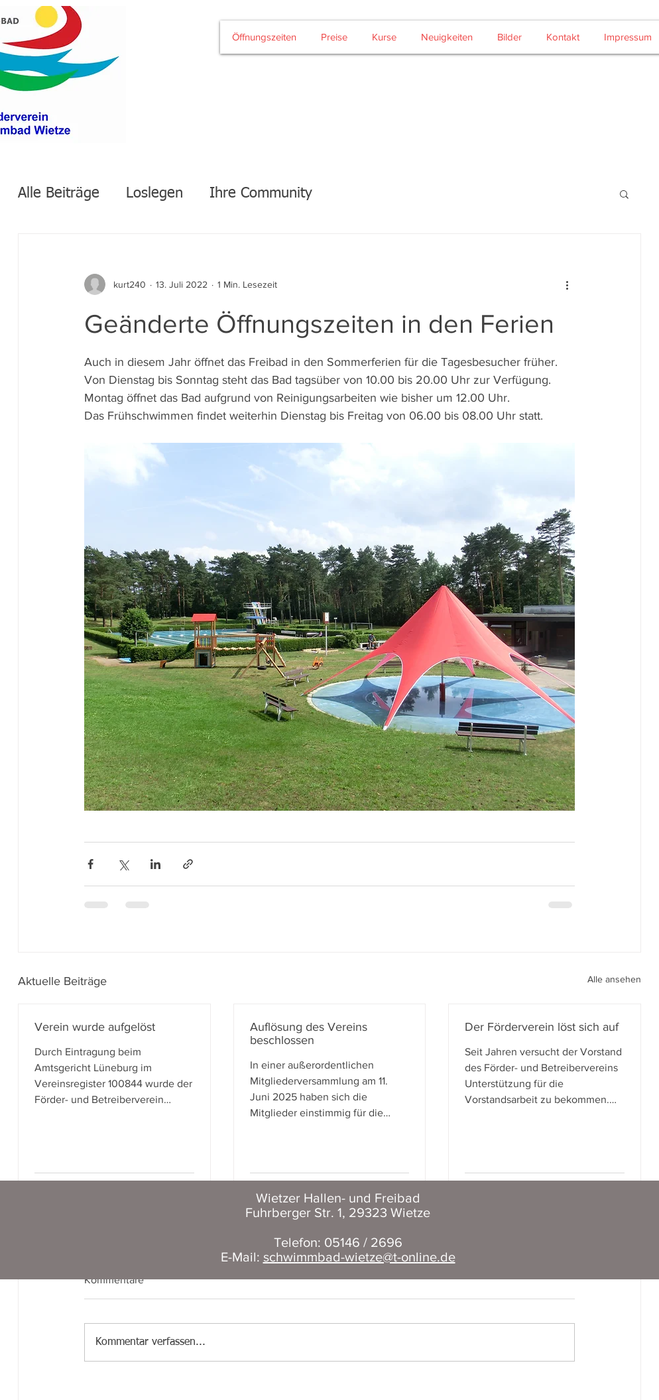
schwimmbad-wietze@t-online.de (359, 1257)
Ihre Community (261, 193)
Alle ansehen (614, 979)
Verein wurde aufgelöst (94, 1026)
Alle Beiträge (58, 193)
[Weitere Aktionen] (567, 284)
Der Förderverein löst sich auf (542, 1026)
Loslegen (154, 193)
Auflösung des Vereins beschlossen (308, 1033)
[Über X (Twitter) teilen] (123, 864)
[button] (624, 193)
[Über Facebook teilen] (90, 864)
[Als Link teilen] (188, 864)
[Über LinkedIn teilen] (155, 864)
